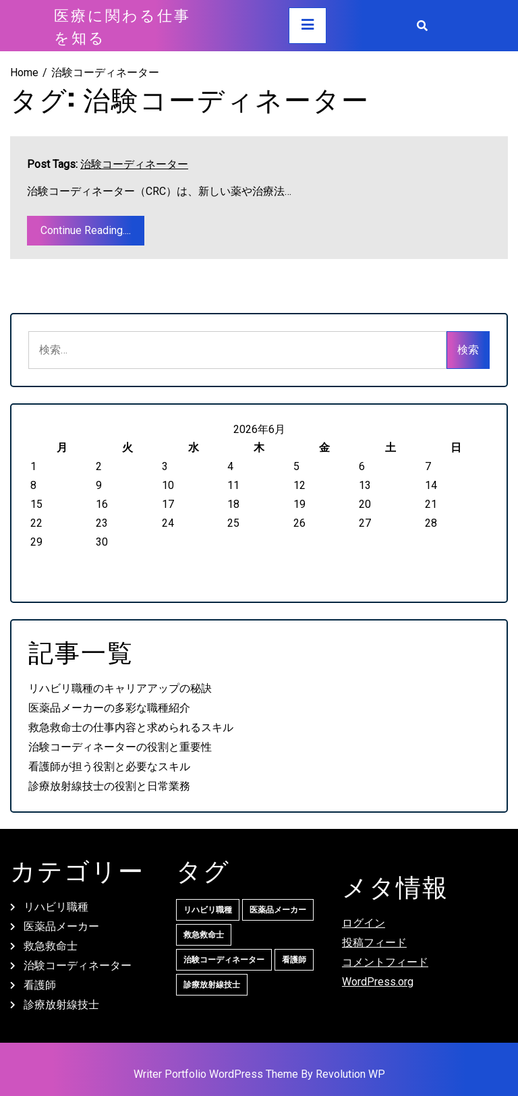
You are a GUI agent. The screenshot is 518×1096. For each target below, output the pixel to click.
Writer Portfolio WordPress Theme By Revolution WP (259, 1074)
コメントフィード (385, 962)
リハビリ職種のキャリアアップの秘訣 (120, 688)
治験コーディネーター (134, 164)
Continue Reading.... (85, 230)
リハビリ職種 (56, 906)
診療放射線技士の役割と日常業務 (109, 786)
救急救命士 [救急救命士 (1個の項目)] (203, 935)
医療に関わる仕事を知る (122, 25)
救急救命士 (51, 946)
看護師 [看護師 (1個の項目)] (294, 959)
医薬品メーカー (61, 926)
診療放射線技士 (61, 1004)
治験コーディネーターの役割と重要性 (120, 747)
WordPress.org (377, 981)
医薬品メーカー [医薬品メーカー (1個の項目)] (278, 910)
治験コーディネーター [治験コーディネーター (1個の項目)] (223, 959)
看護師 (40, 985)
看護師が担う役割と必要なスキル (109, 766)
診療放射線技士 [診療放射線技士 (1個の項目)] (211, 984)
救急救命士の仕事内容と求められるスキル (130, 727)
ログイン (363, 923)
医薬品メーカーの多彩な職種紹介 (109, 707)
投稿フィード (374, 942)
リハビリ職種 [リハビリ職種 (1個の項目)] (207, 910)
